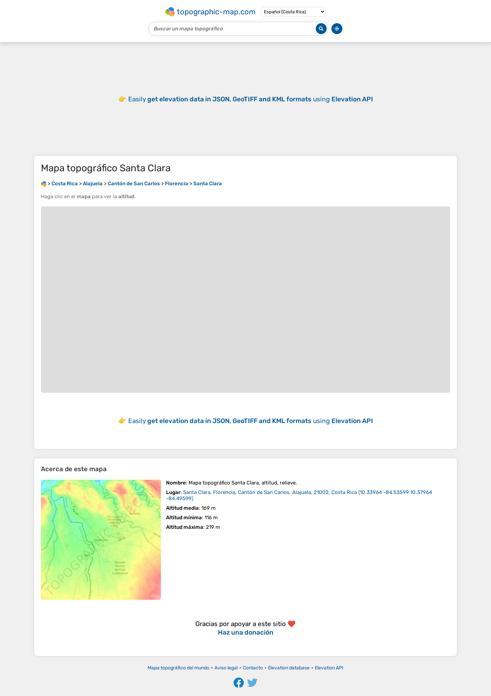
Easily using (250, 99)
